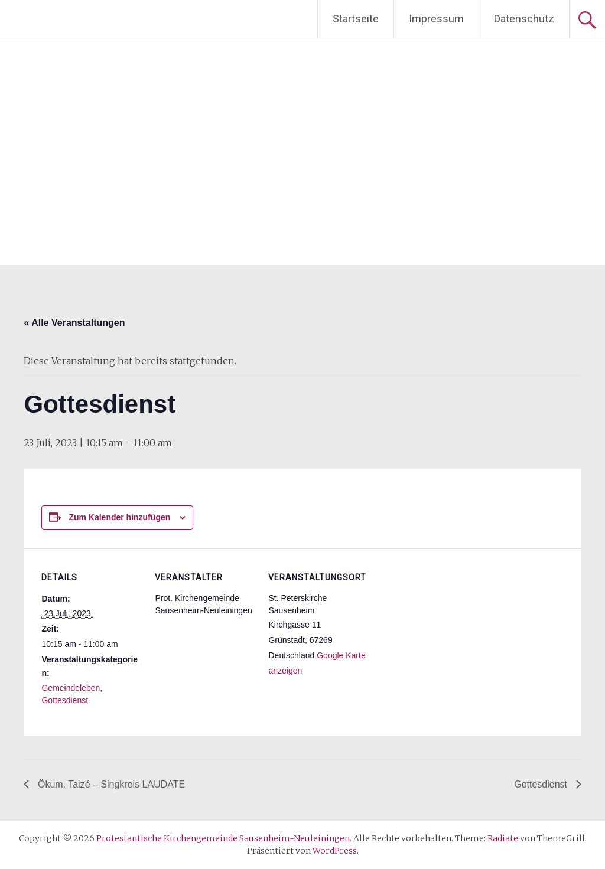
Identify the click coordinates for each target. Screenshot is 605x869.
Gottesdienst (64, 700)
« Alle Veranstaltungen (74, 323)
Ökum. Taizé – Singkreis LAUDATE (110, 784)
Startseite (356, 18)
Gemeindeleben (70, 687)
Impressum (436, 18)
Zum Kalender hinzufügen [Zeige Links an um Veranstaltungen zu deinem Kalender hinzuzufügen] (119, 517)
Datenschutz (524, 18)
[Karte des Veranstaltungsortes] (444, 629)
